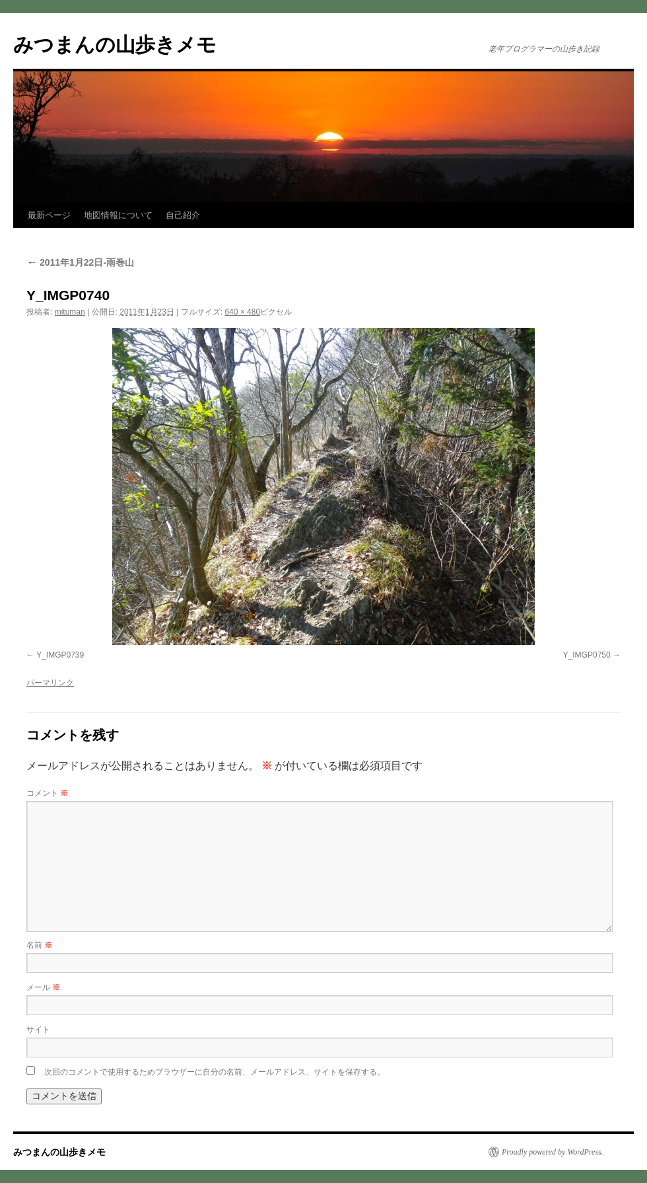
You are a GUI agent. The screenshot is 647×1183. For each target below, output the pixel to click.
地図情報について (118, 215)
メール (43, 987)
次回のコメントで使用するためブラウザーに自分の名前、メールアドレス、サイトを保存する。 (214, 1072)
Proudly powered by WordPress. (552, 1152)
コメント (47, 793)
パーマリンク (50, 682)
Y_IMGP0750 (587, 655)
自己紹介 (183, 215)
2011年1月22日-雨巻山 (80, 262)
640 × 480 (242, 312)
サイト (38, 1029)
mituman (70, 312)
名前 (39, 945)
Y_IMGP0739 (60, 655)
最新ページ (49, 215)
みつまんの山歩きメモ (115, 45)
